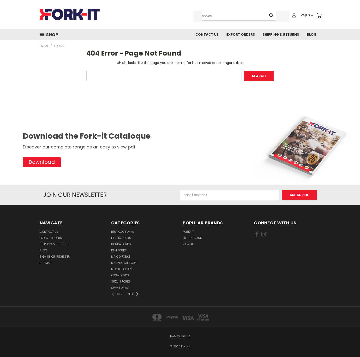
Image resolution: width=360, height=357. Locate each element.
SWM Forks (119, 288)
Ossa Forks (120, 275)
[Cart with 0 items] (319, 15)
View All (189, 244)
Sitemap (45, 263)
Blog (312, 34)
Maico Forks (121, 257)
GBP (307, 16)
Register (63, 257)
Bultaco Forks (122, 232)
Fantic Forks (121, 238)
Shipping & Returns (281, 34)
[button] (42, 162)
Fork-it (188, 232)
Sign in (45, 257)
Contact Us (207, 34)
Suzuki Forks (121, 281)
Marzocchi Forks (124, 263)
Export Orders (240, 34)
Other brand (192, 238)
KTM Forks (119, 250)
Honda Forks (121, 244)
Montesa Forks (122, 269)
